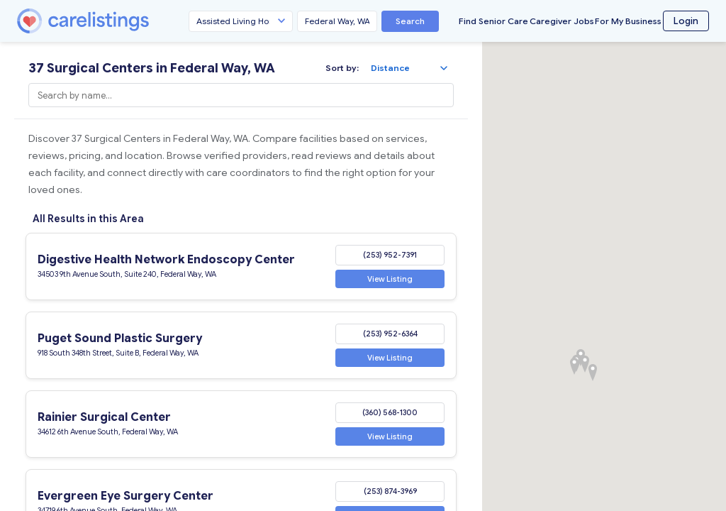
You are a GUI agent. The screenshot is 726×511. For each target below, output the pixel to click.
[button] (585, 364)
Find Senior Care (493, 21)
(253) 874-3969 (390, 491)
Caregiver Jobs (562, 21)
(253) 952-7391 (390, 255)
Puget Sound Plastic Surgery (120, 338)
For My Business (628, 21)
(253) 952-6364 (390, 334)
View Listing (390, 278)
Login (686, 21)
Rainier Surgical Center (104, 417)
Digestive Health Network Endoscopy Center (166, 260)
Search (410, 21)
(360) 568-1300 (390, 412)
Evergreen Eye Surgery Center (125, 496)
